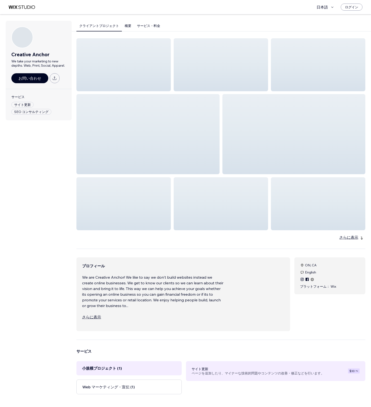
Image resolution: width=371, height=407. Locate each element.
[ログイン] (351, 7)
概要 (128, 26)
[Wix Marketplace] (22, 7)
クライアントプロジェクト (99, 26)
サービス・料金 (148, 26)
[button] (123, 64)
